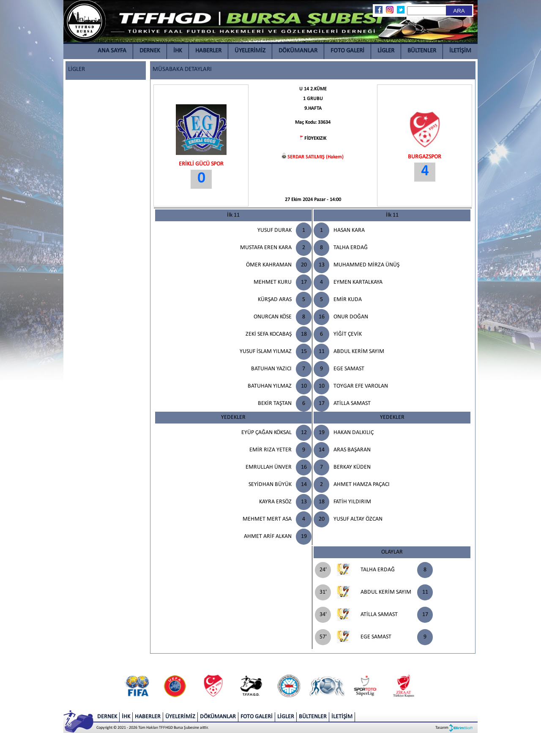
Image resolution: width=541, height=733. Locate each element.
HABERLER (208, 51)
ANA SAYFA (112, 51)
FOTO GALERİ (347, 51)
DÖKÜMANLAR (298, 51)
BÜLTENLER (421, 51)
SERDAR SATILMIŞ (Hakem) (315, 157)
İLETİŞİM (460, 51)
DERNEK (149, 51)
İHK (177, 51)
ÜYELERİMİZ (250, 51)
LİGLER (385, 51)
